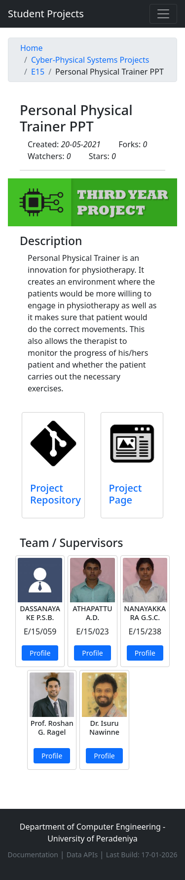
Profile (40, 653)
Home (31, 47)
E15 (37, 71)
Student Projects (46, 13)
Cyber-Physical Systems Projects (90, 59)
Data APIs (83, 854)
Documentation (34, 854)
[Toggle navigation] (163, 14)
